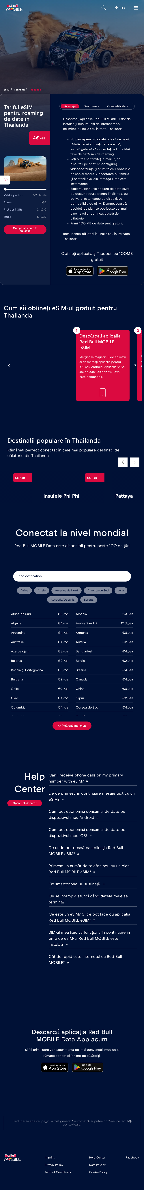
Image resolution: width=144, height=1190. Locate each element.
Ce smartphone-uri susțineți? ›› (76, 884)
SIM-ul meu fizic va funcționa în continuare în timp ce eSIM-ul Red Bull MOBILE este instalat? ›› (89, 938)
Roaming (19, 89)
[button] (134, 462)
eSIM (7, 89)
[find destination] (72, 576)
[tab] (70, 106)
